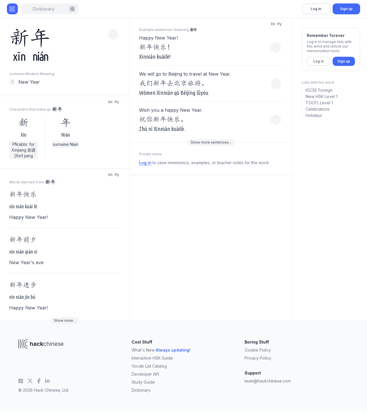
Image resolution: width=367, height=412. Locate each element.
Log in (316, 9)
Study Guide (143, 382)
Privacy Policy (258, 358)
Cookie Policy (258, 350)
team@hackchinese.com (268, 380)
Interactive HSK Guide (152, 358)
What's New (161, 350)
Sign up (346, 9)
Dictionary (141, 390)
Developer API (145, 374)
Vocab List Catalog (149, 366)
